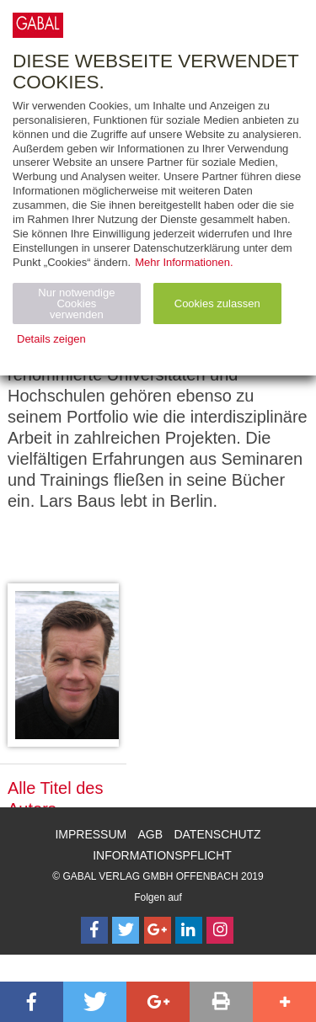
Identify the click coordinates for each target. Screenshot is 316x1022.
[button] (31, 1002)
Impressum (90, 834)
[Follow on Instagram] (219, 930)
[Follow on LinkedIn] (188, 930)
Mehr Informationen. (184, 262)
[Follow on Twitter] (125, 930)
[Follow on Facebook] (94, 930)
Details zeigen (51, 339)
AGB (150, 834)
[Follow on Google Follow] (157, 930)
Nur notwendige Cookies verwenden (76, 303)
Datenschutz (217, 834)
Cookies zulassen (217, 303)
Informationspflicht (162, 855)
